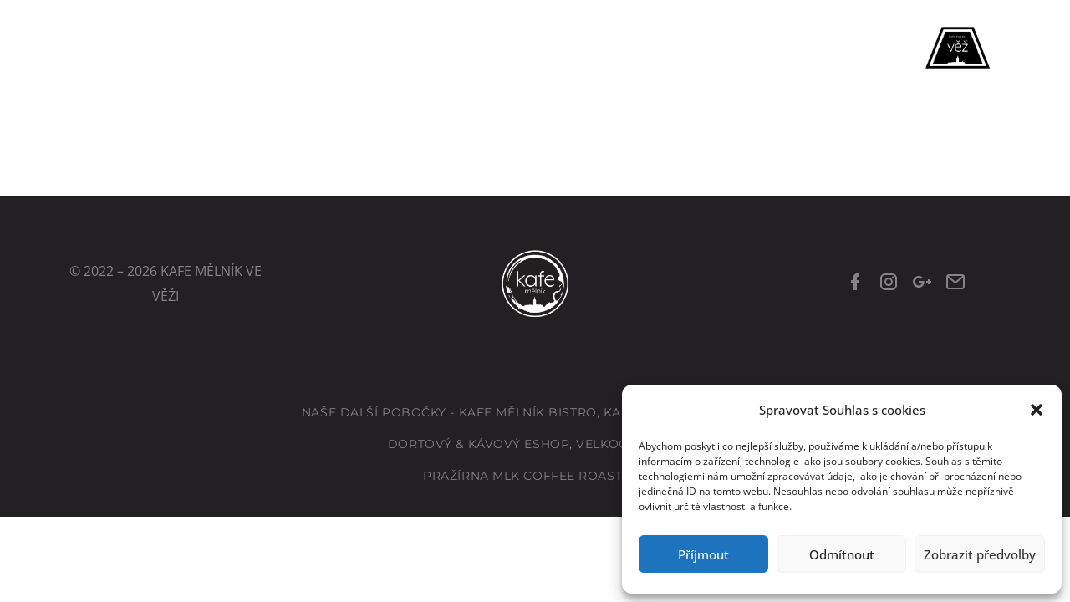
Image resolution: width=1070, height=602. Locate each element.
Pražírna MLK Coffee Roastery (535, 475)
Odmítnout (841, 554)
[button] (1036, 409)
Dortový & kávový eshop (478, 444)
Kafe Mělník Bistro (528, 412)
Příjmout (703, 554)
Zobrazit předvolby (980, 554)
